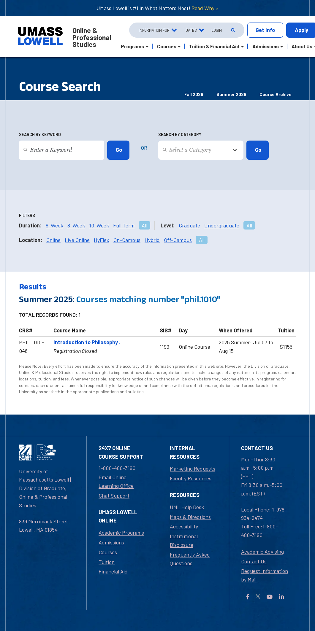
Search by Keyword (40, 134)
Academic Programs (121, 532)
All (144, 225)
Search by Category (179, 134)
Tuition (107, 562)
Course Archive (275, 94)
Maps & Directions (190, 517)
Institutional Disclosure (184, 540)
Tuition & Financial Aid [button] (214, 46)
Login (216, 30)
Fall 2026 (193, 94)
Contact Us (254, 561)
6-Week (54, 225)
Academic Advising (262, 551)
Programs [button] (132, 46)
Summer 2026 (231, 94)
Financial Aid (113, 571)
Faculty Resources (190, 478)
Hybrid (152, 240)
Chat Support (114, 495)
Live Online (77, 240)
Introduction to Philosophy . (87, 342)
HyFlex (101, 240)
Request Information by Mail (264, 575)
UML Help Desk (187, 507)
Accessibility (184, 526)
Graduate (189, 225)
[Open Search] (232, 30)
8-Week (76, 225)
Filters (27, 215)
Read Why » (205, 8)
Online (53, 240)
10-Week (99, 225)
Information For (154, 30)
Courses (108, 552)
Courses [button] (166, 46)
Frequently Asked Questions (190, 558)
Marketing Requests (192, 468)
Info (265, 30)
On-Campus (126, 240)
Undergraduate (221, 225)
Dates (191, 30)
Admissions (111, 542)
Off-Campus (178, 240)
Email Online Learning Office (116, 481)
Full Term (123, 225)
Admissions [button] (265, 46)
